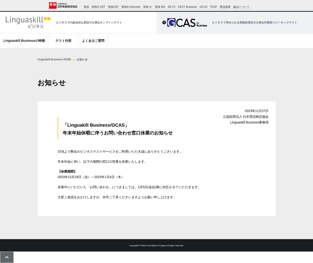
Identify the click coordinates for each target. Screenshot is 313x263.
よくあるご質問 (93, 40)
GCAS (203, 6)
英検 (86, 6)
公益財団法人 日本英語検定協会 (63, 5)
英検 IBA (160, 6)
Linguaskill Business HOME (54, 59)
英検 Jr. (147, 6)
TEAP (213, 6)
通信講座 (225, 6)
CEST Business (187, 6)
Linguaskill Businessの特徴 (24, 40)
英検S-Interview (131, 6)
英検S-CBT (98, 6)
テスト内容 (63, 40)
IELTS (171, 6)
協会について (241, 6)
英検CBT (113, 6)
